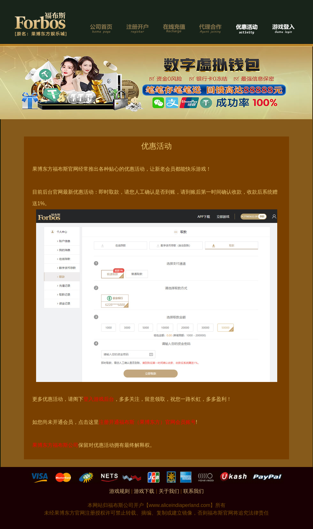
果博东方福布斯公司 (55, 445)
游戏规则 (119, 491)
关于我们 (169, 491)
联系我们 (193, 491)
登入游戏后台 (98, 399)
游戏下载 (144, 491)
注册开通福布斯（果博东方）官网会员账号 (147, 422)
